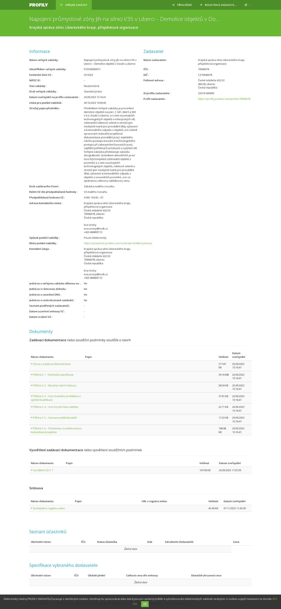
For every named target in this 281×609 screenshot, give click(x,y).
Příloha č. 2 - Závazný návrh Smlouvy (54, 385)
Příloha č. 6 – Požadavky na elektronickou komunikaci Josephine (56, 430)
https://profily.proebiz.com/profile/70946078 (224, 99)
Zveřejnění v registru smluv (49, 508)
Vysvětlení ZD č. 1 (43, 470)
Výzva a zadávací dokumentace (52, 364)
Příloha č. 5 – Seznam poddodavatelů (55, 417)
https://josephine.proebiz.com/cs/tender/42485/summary (118, 243)
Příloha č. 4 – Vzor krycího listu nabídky (55, 407)
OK (145, 604)
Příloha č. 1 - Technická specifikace (53, 374)
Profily (38, 4)
